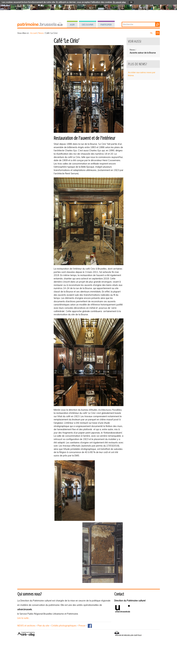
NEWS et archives (26, 625)
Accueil (33, 33)
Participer (106, 24)
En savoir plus (119, 2)
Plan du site (43, 625)
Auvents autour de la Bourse (143, 52)
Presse (82, 625)
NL (151, 33)
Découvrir (87, 24)
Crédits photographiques (63, 625)
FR (157, 33)
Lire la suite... (23, 618)
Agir (72, 24)
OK (131, 2)
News (41, 33)
